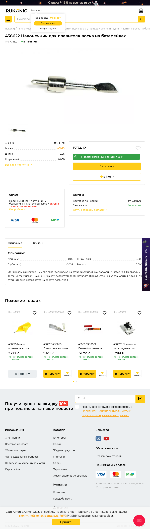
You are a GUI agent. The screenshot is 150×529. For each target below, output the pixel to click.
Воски (57, 444)
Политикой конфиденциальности (43, 515)
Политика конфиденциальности (25, 463)
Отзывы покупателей (109, 456)
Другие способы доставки (90, 210)
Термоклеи (60, 469)
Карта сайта (12, 469)
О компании (12, 437)
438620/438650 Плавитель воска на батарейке (55, 347)
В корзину (107, 166)
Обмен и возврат (15, 450)
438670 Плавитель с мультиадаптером (125, 346)
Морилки (59, 456)
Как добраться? (62, 498)
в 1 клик (106, 177)
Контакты (59, 492)
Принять (66, 522)
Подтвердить (48, 23)
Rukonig (10, 28)
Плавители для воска (73, 28)
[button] (73, 381)
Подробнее (17, 209)
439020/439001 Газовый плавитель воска (90, 347)
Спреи (57, 463)
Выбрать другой (48, 28)
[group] (75, 86)
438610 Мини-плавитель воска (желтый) (18, 347)
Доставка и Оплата (16, 444)
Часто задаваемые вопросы (22, 456)
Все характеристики (18, 164)
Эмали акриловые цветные (70, 475)
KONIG (61, 148)
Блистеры (59, 437)
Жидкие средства (64, 450)
